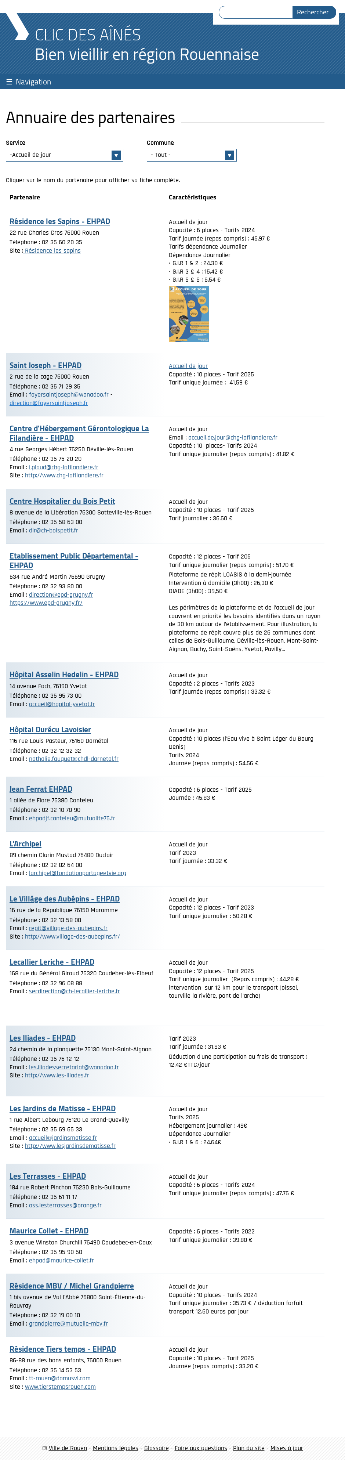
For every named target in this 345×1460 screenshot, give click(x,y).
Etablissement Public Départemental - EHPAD (74, 560)
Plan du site (249, 1448)
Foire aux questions (201, 1448)
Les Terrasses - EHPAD (48, 1176)
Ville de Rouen (68, 1448)
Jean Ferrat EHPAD (41, 789)
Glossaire (156, 1448)
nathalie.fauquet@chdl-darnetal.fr (74, 759)
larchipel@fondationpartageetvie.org (77, 873)
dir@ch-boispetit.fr (53, 530)
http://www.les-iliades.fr (57, 1075)
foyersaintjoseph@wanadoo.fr (69, 394)
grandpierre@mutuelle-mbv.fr (68, 1323)
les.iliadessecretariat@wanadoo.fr (74, 1067)
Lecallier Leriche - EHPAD (52, 962)
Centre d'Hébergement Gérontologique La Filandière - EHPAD (79, 433)
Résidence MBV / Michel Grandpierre (72, 1286)
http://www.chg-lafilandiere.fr (64, 475)
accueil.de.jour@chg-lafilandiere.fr (232, 437)
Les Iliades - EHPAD (43, 1038)
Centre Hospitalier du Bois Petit (62, 501)
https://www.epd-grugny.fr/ (46, 603)
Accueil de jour (188, 366)
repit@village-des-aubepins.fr (68, 928)
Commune (160, 143)
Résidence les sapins (52, 250)
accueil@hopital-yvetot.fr (62, 704)
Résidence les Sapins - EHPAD (60, 221)
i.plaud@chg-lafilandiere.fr (63, 467)
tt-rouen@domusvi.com (60, 1378)
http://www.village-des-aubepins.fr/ (72, 936)
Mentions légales (115, 1448)
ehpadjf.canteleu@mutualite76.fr (72, 818)
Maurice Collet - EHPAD (49, 1231)
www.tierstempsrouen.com (60, 1387)
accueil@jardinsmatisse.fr (63, 1138)
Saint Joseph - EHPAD (45, 365)
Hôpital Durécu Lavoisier (50, 729)
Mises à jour (286, 1448)
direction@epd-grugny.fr (61, 594)
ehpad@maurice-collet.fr (61, 1260)
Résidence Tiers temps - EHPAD (63, 1349)
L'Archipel (25, 843)
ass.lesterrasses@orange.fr (65, 1205)
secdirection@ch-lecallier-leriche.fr (74, 991)
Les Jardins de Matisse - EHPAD (63, 1108)
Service (15, 143)
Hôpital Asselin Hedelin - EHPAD (64, 674)
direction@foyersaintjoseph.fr (49, 403)
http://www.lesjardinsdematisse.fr (70, 1146)
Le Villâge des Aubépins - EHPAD (65, 899)
